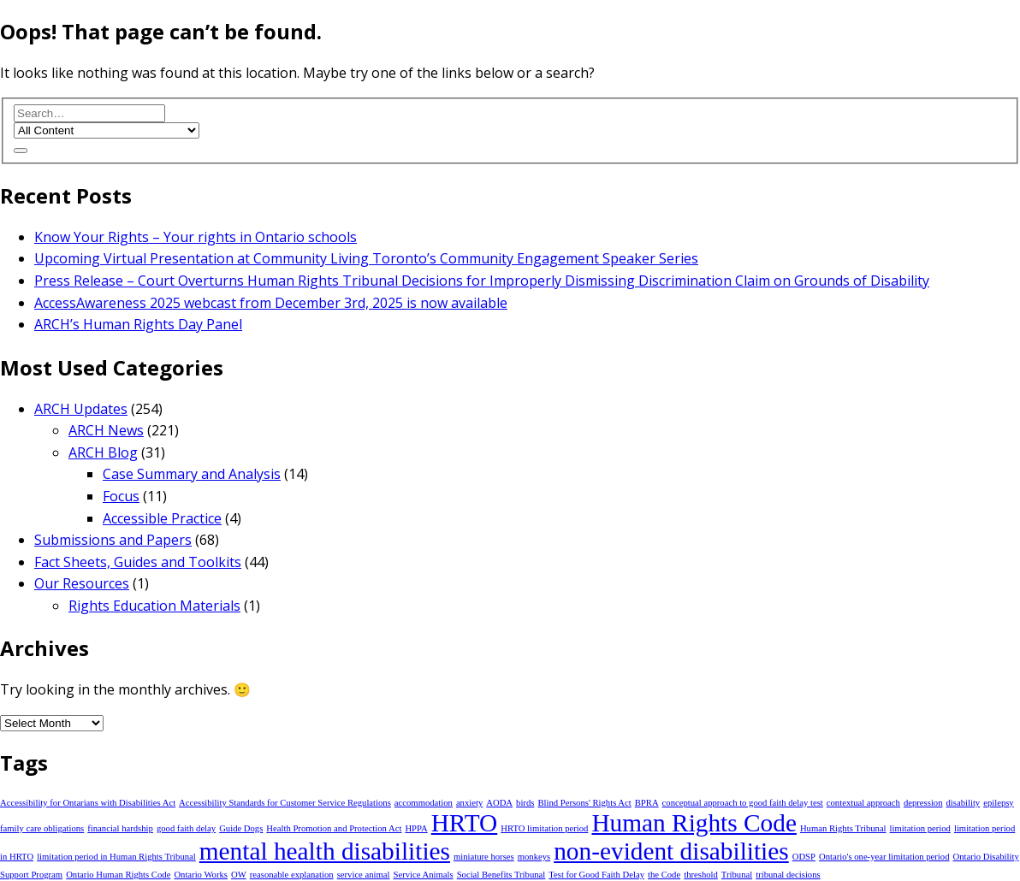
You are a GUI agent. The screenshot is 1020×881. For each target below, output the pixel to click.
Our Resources (81, 583)
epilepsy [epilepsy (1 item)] (998, 802)
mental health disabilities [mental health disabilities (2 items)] (324, 851)
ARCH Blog (103, 452)
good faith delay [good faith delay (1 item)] (186, 828)
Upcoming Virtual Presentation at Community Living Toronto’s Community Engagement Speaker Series (366, 258)
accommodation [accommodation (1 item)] (423, 802)
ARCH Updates (81, 408)
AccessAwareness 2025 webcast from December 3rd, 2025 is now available (270, 302)
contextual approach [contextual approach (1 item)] (863, 802)
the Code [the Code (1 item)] (664, 874)
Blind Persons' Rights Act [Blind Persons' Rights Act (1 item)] (584, 802)
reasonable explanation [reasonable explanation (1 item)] (292, 874)
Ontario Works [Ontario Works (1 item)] (201, 874)
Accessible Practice (162, 518)
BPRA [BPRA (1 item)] (647, 802)
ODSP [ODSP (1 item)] (803, 856)
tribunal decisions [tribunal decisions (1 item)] (788, 874)
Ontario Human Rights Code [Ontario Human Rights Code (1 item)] (118, 874)
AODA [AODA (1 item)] (499, 802)
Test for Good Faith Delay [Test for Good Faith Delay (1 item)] (596, 874)
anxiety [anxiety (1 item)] (469, 802)
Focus (121, 496)
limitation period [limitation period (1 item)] (920, 828)
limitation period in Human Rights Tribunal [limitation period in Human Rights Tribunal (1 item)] (116, 856)
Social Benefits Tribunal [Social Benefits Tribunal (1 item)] (501, 874)
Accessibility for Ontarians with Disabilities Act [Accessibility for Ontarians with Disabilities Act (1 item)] (87, 802)
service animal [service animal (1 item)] (363, 874)
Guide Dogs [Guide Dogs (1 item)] (241, 828)
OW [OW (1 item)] (238, 874)
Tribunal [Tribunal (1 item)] (736, 874)
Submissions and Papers (113, 539)
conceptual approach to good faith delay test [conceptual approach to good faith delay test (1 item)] (742, 802)
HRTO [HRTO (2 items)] (464, 823)
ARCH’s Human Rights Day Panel (138, 324)
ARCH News (106, 430)
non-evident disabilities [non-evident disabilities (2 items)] (671, 851)
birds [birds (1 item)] (525, 802)
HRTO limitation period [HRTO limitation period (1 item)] (544, 828)
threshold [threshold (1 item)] (701, 874)
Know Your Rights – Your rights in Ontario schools (195, 237)
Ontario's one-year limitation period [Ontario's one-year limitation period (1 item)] (884, 856)
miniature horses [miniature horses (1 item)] (484, 856)
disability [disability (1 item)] (963, 802)
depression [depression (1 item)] (923, 802)
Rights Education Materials (154, 605)
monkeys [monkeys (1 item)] (534, 856)
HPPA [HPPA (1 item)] (416, 828)
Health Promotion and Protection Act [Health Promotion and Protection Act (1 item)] (333, 828)
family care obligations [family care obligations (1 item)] (42, 828)
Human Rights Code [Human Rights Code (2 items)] (694, 823)
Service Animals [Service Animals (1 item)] (424, 874)
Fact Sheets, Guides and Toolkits (137, 562)
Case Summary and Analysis (192, 473)
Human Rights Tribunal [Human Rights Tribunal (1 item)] (843, 828)
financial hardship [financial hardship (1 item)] (120, 828)
